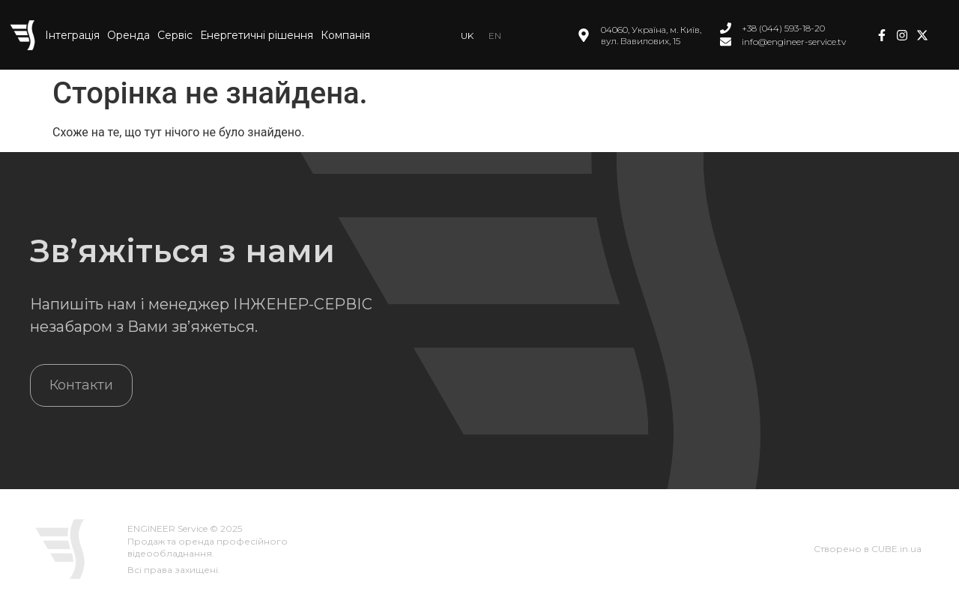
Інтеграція (72, 35)
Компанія (345, 35)
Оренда (128, 35)
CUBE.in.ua (896, 548)
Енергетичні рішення (256, 35)
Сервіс (175, 35)
